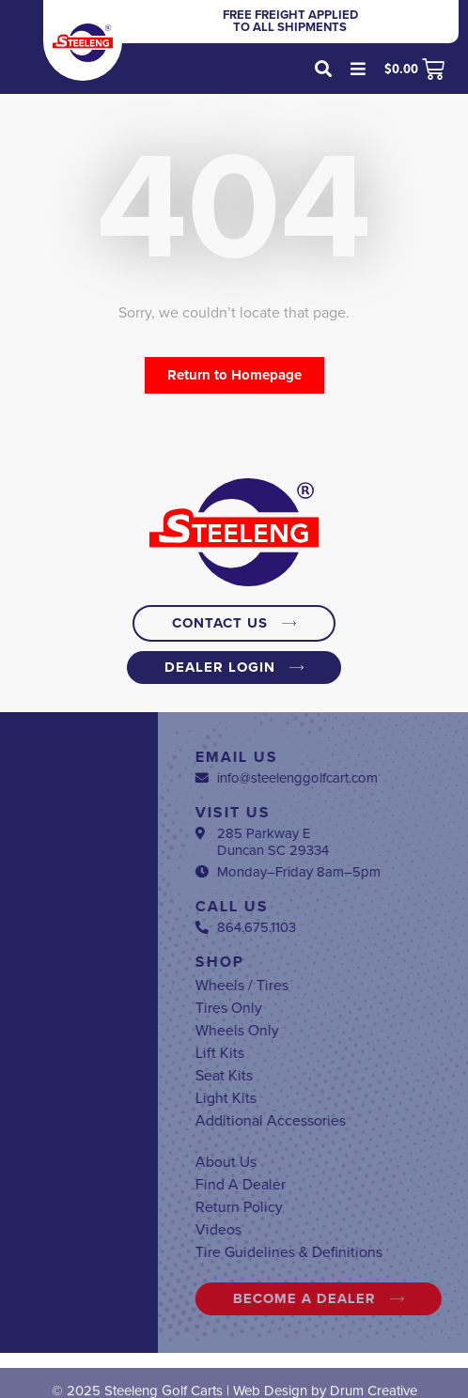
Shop (349, 962)
